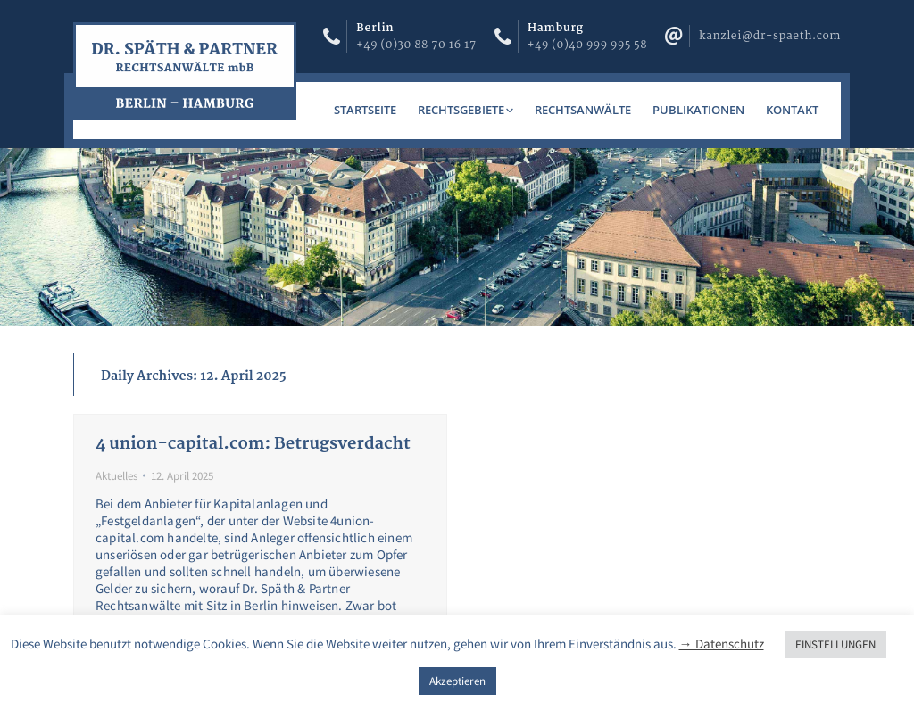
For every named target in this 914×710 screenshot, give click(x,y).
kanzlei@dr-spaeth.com (770, 36)
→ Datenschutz (721, 643)
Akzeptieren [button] (457, 681)
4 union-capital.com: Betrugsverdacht (253, 444)
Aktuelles (116, 475)
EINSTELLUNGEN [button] (835, 644)
